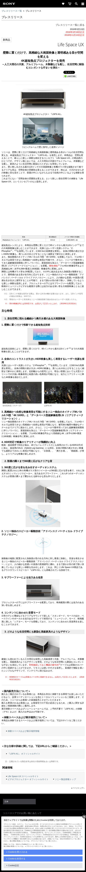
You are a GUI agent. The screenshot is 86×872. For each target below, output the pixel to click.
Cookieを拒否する (16, 858)
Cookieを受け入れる (17, 852)
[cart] (69, 3)
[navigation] (83, 3)
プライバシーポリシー (33, 846)
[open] (76, 3)
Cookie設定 (13, 865)
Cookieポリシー (27, 844)
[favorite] (63, 3)
